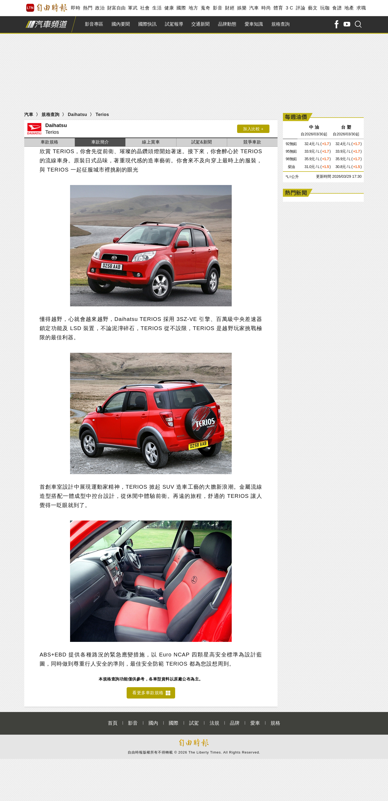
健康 (169, 8)
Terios (102, 114)
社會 (145, 8)
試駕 (194, 723)
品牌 (235, 723)
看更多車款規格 (148, 692)
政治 (100, 8)
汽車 (254, 8)
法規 (214, 723)
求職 (361, 8)
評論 (300, 8)
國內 (153, 723)
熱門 (87, 8)
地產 (349, 8)
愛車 (255, 723)
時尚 (266, 8)
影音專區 (94, 24)
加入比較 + (253, 128)
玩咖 (325, 8)
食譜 (337, 8)
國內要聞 (121, 24)
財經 (229, 8)
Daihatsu (77, 114)
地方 (193, 8)
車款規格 (49, 142)
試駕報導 (174, 24)
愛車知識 (254, 24)
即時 (75, 8)
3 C (289, 8)
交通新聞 (200, 24)
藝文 (312, 8)
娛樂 (242, 8)
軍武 (132, 8)
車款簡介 (100, 142)
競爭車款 (252, 142)
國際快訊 (147, 24)
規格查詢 (280, 24)
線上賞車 (151, 142)
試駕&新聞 (201, 142)
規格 (275, 723)
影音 (217, 8)
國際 (181, 8)
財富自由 (116, 8)
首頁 (112, 723)
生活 (157, 8)
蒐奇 (205, 8)
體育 (278, 8)
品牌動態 (227, 24)
